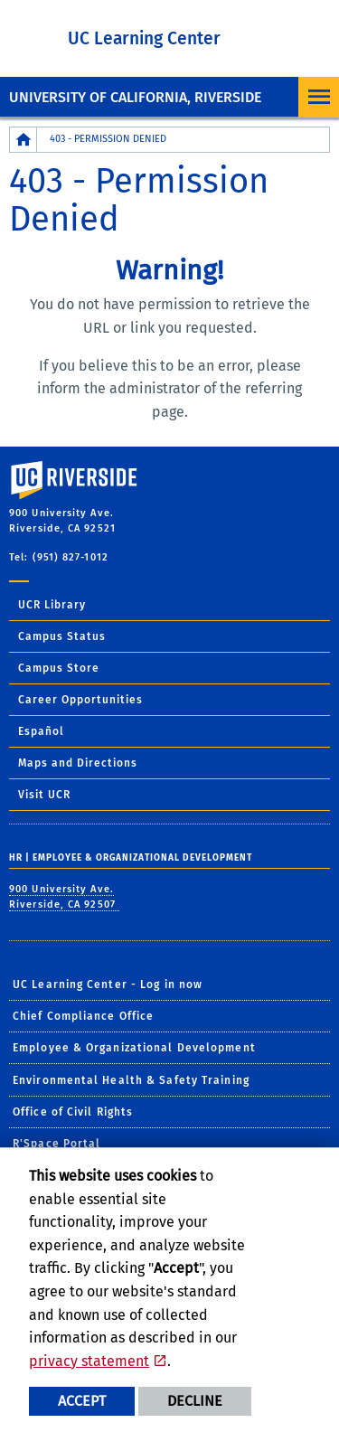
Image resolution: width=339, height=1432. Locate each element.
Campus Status (62, 636)
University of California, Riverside (135, 97)
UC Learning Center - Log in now (107, 984)
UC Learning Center (144, 38)
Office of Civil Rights (73, 1112)
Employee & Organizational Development (134, 1047)
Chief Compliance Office (83, 1016)
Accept (82, 1400)
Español (41, 731)
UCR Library (52, 604)
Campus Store (58, 668)
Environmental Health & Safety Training (131, 1080)
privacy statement (89, 1361)
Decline (194, 1400)
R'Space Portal (56, 1143)
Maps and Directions (77, 763)
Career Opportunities (80, 699)
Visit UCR (44, 794)
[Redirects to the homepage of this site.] (23, 139)
